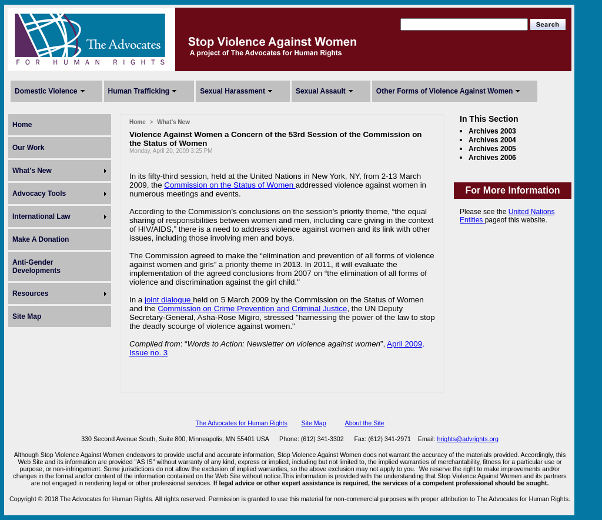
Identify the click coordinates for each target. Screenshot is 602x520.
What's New (32, 170)
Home (22, 125)
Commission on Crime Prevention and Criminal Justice (252, 308)
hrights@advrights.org (467, 438)
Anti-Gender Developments (36, 266)
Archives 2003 (492, 131)
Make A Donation (40, 239)
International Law (41, 216)
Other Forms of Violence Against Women (444, 91)
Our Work (28, 148)
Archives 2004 (492, 140)
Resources (30, 293)
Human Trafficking (139, 91)
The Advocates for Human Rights (241, 422)
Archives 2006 (492, 158)
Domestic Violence (46, 91)
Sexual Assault (321, 91)
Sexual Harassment (232, 91)
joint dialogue (169, 299)
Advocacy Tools (39, 193)
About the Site (364, 422)
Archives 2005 (492, 149)
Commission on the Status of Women (229, 185)
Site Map (26, 316)
